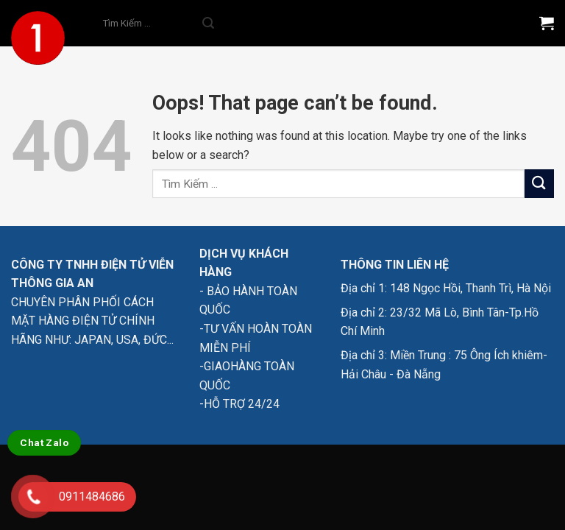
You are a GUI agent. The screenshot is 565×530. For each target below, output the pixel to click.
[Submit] (208, 23)
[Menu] (504, 23)
